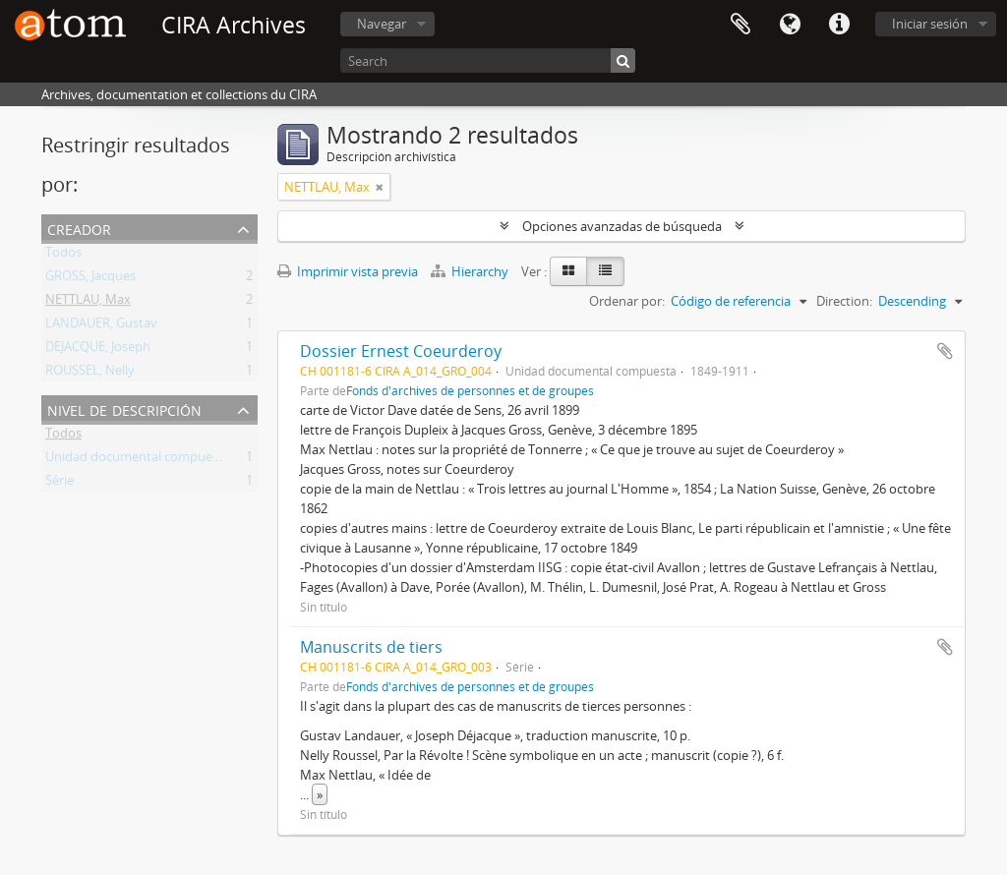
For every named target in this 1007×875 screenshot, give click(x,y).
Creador (79, 227)
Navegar (381, 23)
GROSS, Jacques (90, 279)
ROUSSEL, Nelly (90, 373)
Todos (63, 255)
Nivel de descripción (124, 408)
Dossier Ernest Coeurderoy (401, 351)
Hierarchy (471, 271)
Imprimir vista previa (347, 271)
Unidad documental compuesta (137, 460)
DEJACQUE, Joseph (97, 350)
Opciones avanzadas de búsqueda (622, 226)
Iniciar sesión (930, 23)
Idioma (789, 24)
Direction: (844, 301)
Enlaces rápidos (838, 24)
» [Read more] (320, 794)
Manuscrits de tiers (371, 647)
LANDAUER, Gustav (101, 326)
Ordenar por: (627, 301)
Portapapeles (740, 24)
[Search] (487, 60)
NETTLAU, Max (88, 303)
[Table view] (605, 271)
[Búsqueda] (623, 60)
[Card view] (568, 271)
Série (59, 484)
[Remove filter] (380, 187)
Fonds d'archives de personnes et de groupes (470, 390)
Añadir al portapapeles (945, 351)
